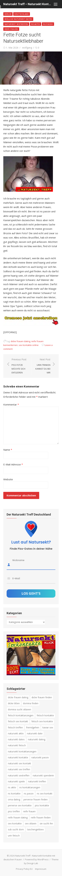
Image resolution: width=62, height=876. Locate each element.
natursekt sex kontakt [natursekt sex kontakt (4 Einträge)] (19, 763)
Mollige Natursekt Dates (18, 19)
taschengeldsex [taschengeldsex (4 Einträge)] (35, 829)
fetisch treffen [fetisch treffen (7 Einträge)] (15, 727)
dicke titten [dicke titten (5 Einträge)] (14, 703)
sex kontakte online (29, 344)
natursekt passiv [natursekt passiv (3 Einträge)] (40, 757)
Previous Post (20, 366)
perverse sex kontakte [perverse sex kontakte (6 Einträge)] (20, 805)
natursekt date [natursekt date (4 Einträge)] (34, 733)
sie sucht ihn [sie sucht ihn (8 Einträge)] (46, 823)
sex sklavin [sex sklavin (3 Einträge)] (30, 823)
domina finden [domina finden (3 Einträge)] (30, 703)
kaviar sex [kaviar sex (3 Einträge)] (47, 727)
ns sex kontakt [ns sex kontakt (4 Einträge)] (44, 793)
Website (8, 479)
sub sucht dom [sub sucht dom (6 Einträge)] (16, 829)
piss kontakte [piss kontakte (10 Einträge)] (42, 805)
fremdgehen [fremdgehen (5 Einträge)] (32, 727)
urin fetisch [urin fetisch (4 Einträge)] (14, 835)
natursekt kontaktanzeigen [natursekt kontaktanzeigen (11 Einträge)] (22, 751)
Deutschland (22, 14)
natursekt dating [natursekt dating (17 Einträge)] (36, 739)
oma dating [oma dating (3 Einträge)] (14, 799)
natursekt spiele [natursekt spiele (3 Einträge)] (16, 781)
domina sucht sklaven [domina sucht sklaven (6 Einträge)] (19, 709)
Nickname (18, 560)
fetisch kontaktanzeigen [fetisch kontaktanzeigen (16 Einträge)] (20, 715)
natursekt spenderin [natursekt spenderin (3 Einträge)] (43, 775)
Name (7, 449)
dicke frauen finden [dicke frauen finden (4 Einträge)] (42, 697)
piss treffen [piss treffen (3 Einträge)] (14, 811)
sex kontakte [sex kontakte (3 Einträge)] (15, 823)
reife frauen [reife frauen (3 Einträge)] (29, 811)
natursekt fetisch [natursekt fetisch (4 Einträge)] (17, 745)
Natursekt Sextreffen (16, 24)
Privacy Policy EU (24, 868)
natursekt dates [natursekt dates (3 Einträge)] (16, 739)
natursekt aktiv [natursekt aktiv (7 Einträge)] (16, 733)
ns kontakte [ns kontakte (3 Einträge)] (14, 793)
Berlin (8, 14)
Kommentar (11, 404)
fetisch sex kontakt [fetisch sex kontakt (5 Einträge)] (18, 721)
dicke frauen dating (20, 341)
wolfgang (27, 47)
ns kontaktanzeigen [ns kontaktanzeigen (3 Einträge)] (29, 787)
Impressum (40, 868)
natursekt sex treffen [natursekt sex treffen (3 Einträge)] (19, 769)
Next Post (43, 366)
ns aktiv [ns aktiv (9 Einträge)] (12, 787)
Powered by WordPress (37, 859)
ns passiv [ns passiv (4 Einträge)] (29, 793)
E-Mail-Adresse (13, 464)
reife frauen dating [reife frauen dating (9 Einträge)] (18, 817)
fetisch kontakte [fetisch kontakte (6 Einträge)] (45, 715)
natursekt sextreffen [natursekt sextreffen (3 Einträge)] (18, 775)
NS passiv (48, 24)
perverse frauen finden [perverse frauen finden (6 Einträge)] (35, 799)
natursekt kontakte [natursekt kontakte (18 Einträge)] (18, 757)
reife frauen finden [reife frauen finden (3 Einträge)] (41, 817)
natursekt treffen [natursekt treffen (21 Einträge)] (37, 781)
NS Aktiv (35, 24)
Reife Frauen (11, 29)
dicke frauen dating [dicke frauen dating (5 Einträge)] (18, 697)
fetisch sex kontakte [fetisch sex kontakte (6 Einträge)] (42, 721)
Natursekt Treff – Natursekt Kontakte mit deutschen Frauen (27, 4)
